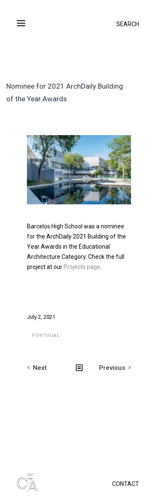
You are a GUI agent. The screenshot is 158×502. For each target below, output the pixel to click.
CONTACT (125, 483)
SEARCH (127, 24)
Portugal (46, 335)
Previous (112, 368)
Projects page (82, 266)
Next (40, 368)
